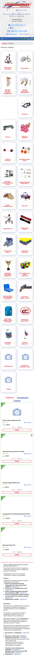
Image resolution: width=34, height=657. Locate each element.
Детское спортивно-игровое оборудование (7, 91)
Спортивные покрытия (24, 251)
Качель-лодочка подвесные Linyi (12, 420)
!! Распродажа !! (8, 366)
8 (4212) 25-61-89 (18, 31)
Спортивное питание (7, 343)
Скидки (17, 401)
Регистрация (24, 10)
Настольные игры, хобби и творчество (24, 274)
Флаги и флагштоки (24, 343)
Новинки (10, 397)
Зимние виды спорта (25, 228)
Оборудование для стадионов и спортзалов (8, 297)
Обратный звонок (11, 34)
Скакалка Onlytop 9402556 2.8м (11, 482)
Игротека (25, 205)
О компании (8, 14)
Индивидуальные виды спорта (24, 183)
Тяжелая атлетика (8, 160)
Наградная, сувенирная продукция (7, 274)
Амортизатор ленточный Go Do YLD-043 (13, 451)
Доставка (22, 14)
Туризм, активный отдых (8, 205)
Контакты (13, 16)
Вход (18, 10)
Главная (4, 43)
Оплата (15, 14)
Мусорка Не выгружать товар (24, 366)
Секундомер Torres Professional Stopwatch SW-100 (16, 514)
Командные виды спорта (24, 160)
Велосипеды (25, 68)
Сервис (29, 14)
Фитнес (7, 137)
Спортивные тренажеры (7, 68)
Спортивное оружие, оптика (24, 297)
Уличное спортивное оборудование (24, 91)
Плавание (25, 114)
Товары (8, 389)
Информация (21, 16)
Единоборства (7, 228)
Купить (17, 430)
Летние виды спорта (8, 251)
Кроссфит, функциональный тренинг (8, 183)
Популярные (22, 397)
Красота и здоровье (25, 137)
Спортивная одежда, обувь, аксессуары (7, 320)
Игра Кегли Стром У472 (9, 545)
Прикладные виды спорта (25, 320)
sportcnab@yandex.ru (18, 25)
